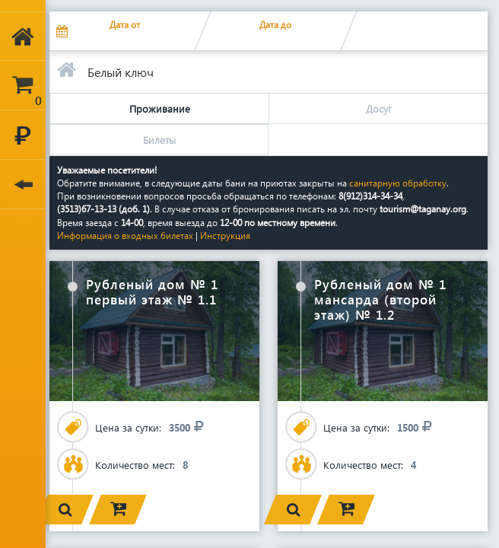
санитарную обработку (398, 183)
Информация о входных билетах (126, 235)
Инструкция (225, 235)
